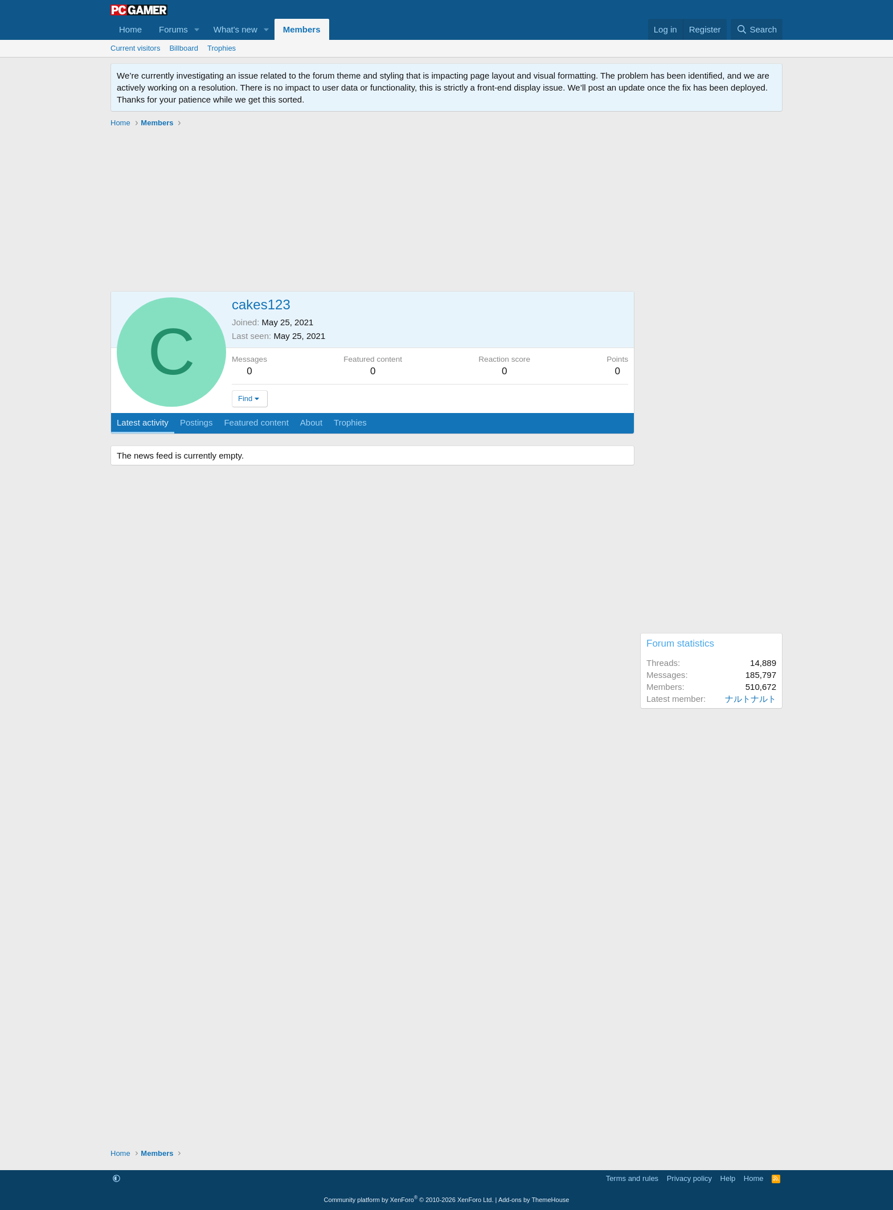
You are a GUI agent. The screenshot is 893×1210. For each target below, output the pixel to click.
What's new (235, 29)
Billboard (183, 48)
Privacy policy (689, 1178)
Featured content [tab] (256, 422)
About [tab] (311, 422)
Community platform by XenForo (409, 1199)
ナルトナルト (750, 699)
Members (302, 29)
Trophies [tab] (350, 422)
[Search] (757, 29)
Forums (173, 29)
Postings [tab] (196, 422)
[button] (197, 29)
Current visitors (135, 48)
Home (130, 29)
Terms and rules (632, 1178)
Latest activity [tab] (143, 422)
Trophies (221, 48)
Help (728, 1178)
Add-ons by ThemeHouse (534, 1199)
